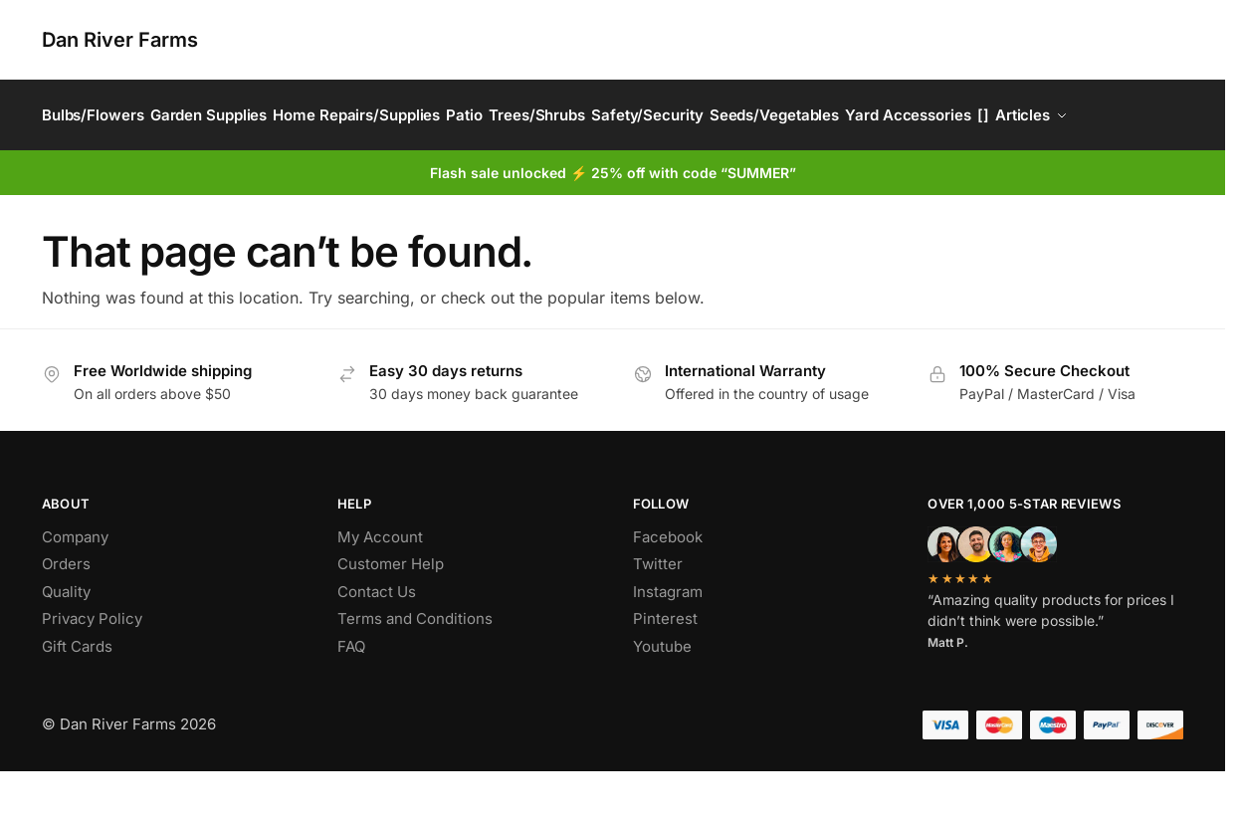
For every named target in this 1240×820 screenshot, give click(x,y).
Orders (66, 613)
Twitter (658, 613)
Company (75, 585)
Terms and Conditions (415, 668)
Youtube (662, 695)
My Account (380, 585)
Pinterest (665, 668)
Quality (66, 640)
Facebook (668, 585)
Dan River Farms (120, 40)
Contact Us (376, 640)
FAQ (351, 695)
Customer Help (390, 613)
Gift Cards (77, 695)
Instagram (668, 640)
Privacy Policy (92, 668)
